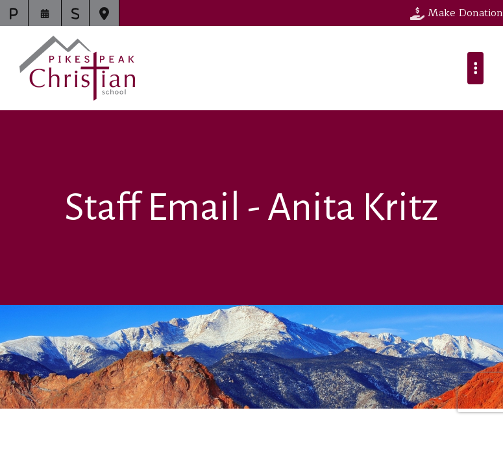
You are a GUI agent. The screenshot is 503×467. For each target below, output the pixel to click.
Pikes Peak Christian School (77, 68)
